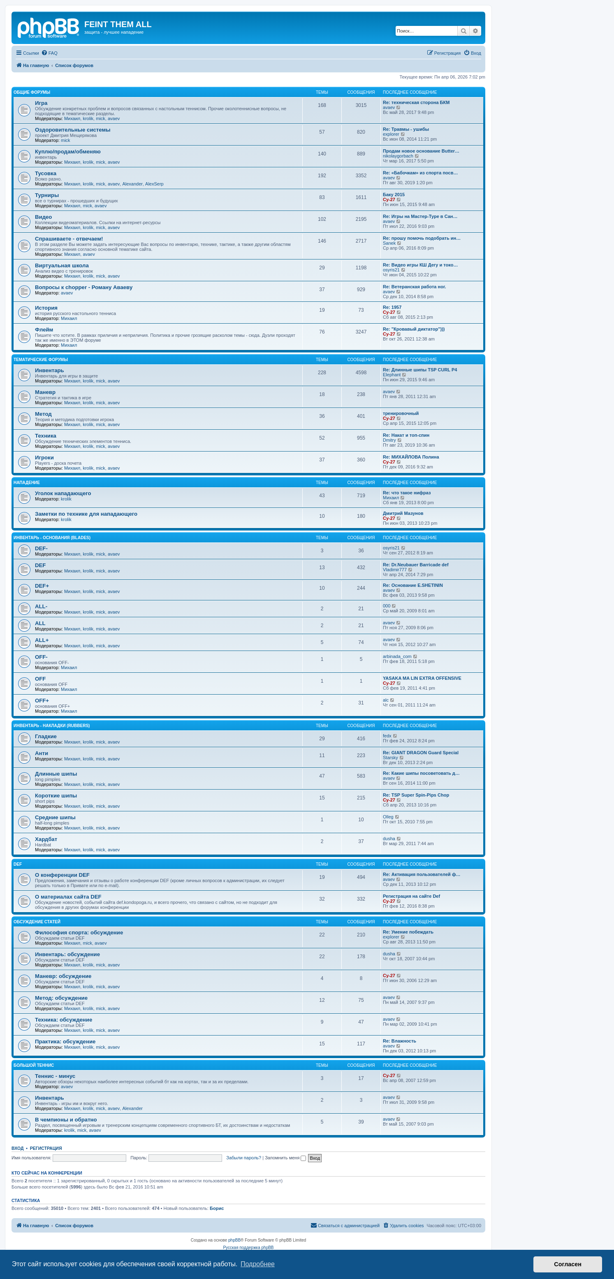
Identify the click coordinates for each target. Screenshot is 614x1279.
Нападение (27, 482)
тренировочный (401, 413)
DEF (40, 565)
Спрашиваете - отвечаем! (69, 239)
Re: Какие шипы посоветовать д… (421, 773)
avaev (114, 118)
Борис (217, 1208)
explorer (391, 134)
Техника (45, 436)
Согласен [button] (568, 1264)
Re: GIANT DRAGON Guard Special (421, 752)
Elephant (392, 374)
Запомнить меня (285, 1157)
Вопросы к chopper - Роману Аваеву (83, 287)
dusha (389, 838)
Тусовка (45, 173)
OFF (40, 679)
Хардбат (46, 839)
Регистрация (46, 1148)
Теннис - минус (55, 1076)
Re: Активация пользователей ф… (422, 874)
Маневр (45, 392)
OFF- (41, 657)
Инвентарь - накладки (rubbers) (52, 725)
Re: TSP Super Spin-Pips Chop (416, 794)
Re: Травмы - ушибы (406, 129)
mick (100, 118)
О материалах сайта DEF (68, 897)
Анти (41, 753)
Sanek (389, 243)
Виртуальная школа (62, 265)
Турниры (47, 195)
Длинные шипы (56, 774)
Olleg (388, 816)
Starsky (390, 757)
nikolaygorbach (398, 155)
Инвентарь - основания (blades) (52, 537)
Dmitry (389, 440)
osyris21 (391, 269)
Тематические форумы (41, 359)
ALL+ (42, 640)
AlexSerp (154, 183)
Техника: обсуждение (63, 1020)
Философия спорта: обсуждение (79, 932)
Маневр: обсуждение (63, 976)
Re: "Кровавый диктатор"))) (414, 329)
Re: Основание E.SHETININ (413, 585)
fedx (387, 735)
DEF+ (42, 586)
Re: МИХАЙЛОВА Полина (411, 456)
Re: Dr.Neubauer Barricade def (416, 564)
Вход (17, 1148)
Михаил (72, 118)
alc (386, 699)
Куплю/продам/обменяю (68, 151)
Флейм (44, 330)
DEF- (41, 548)
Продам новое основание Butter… (421, 150)
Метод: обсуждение (61, 998)
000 (386, 605)
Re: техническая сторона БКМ (416, 102)
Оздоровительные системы (72, 130)
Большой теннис (34, 1065)
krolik (88, 118)
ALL (40, 623)
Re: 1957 (392, 307)
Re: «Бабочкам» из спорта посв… (420, 172)
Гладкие (46, 736)
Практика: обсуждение (65, 1041)
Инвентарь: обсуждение (67, 954)
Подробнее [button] (258, 1263)
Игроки (44, 457)
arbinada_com (397, 656)
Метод (43, 414)
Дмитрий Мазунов (403, 513)
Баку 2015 (394, 194)
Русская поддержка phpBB (248, 1247)
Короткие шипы (56, 795)
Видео (43, 217)
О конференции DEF (62, 875)
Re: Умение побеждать (408, 931)
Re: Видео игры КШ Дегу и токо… (420, 264)
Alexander (132, 183)
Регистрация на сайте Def (411, 896)
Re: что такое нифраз (407, 492)
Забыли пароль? (243, 1157)
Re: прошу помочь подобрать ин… (422, 238)
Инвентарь (49, 370)
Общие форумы (32, 92)
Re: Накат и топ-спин (406, 435)
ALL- (41, 606)
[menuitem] (49, 53)
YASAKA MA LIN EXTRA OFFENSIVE (422, 678)
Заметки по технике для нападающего (86, 514)
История (46, 308)
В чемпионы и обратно (66, 1120)
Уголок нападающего (63, 493)
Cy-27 (389, 199)
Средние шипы (55, 817)
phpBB (234, 1240)
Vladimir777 (395, 569)
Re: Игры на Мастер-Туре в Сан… (420, 216)
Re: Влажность (399, 1040)
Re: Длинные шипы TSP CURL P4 (420, 369)
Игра (41, 103)
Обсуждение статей (37, 922)
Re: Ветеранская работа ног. (414, 286)
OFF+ (42, 700)
